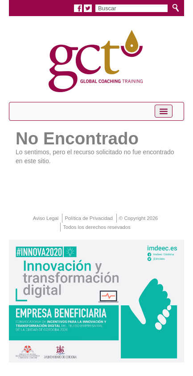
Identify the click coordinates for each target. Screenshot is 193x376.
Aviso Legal (46, 218)
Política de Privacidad (89, 218)
